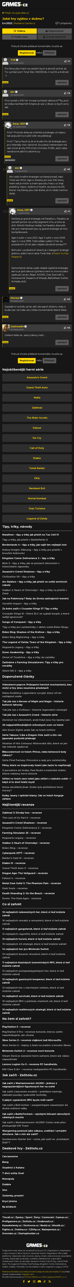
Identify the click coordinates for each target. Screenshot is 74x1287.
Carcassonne (10, 1156)
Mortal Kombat (37, 498)
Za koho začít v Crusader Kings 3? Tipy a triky (30, 608)
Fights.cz (7, 1229)
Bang (5, 1162)
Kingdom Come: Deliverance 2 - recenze (27, 828)
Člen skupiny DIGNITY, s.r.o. (55, 1277)
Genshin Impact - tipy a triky (19, 603)
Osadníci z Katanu (13, 1167)
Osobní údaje (36, 1272)
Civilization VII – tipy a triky (18, 576)
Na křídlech (9, 1207)
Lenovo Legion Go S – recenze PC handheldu (29, 1064)
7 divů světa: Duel (13, 1173)
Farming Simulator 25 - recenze (21, 833)
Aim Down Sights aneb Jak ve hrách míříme (28, 730)
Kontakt (54, 1272)
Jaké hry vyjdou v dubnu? (23, 18)
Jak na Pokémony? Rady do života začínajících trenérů (35, 598)
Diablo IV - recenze (14, 863)
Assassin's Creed (37, 377)
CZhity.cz (34, 1229)
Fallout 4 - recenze (13, 878)
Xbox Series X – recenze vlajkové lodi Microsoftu (31, 1040)
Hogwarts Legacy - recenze (19, 838)
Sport (29, 1217)
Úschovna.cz (31, 1225)
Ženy (37, 1217)
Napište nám (28, 1274)
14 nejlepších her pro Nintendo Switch (25, 949)
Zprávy (19, 1217)
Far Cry (37, 438)
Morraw (15, 298)
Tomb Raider (37, 468)
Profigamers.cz (11, 1221)
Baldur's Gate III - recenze (18, 858)
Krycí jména (9, 1201)
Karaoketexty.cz (12, 1225)
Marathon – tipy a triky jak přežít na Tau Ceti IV (30, 534)
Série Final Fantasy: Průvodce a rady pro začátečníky (34, 760)
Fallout (37, 428)
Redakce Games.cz (24, 23)
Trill (13, 60)
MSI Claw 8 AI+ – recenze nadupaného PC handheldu (34, 1069)
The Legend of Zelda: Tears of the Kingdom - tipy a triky (37, 642)
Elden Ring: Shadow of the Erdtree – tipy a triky (31, 632)
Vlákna (19, 31)
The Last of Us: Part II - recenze (21, 817)
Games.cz (62, 1217)
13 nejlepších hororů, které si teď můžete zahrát (31, 939)
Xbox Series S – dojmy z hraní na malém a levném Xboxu (36, 1045)
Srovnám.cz (9, 1233)
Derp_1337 (19, 123)
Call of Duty (37, 448)
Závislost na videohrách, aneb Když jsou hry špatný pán (36, 720)
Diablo (37, 458)
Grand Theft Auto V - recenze (20, 868)
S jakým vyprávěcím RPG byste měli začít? (27, 1100)
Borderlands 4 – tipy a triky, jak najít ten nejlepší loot (34, 544)
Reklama (6, 1272)
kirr (13, 92)
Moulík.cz (58, 1225)
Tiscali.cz (8, 1217)
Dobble (6, 1184)
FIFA (37, 478)
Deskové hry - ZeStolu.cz (22, 1148)
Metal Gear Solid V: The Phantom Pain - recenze (31, 883)
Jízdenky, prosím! (13, 1195)
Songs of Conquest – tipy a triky (21, 622)
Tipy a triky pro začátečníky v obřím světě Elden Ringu (35, 627)
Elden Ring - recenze (15, 848)
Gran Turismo (37, 508)
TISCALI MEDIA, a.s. (33, 1277)
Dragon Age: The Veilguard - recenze (25, 873)
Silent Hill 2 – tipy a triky (16, 670)
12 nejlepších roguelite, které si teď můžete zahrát (32, 934)
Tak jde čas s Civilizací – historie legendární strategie (34, 710)
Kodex (46, 1272)
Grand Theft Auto (37, 387)
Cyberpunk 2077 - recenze (18, 853)
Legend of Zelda (37, 518)
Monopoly (8, 1179)
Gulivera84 (17, 326)
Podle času (19, 37)
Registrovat (27, 53)
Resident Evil (37, 488)
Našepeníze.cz (50, 1229)
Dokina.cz (21, 1229)
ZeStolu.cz (28, 1221)
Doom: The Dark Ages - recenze (21, 898)
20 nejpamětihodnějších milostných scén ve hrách (32, 725)
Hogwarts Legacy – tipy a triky (20, 647)
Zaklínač (37, 407)
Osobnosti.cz (45, 1221)
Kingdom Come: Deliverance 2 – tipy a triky (28, 558)
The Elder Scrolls (37, 417)
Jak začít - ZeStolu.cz (19, 1075)
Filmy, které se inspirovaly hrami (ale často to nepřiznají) (36, 765)
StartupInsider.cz (28, 1233)
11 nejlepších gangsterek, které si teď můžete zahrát (34, 929)
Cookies (24, 1272)
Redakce (16, 1272)
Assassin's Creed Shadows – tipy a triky (26, 571)
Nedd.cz (45, 1225)
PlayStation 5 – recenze (16, 1026)
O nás (61, 1272)
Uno (4, 1190)
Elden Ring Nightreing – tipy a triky (23, 637)
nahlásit (62, 82)
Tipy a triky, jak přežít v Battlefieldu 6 (25, 539)
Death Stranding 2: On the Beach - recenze (28, 893)
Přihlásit (49, 53)
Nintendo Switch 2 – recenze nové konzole (28, 1051)
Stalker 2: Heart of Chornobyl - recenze (26, 843)
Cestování (48, 1217)
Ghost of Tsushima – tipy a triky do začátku (28, 657)
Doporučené (54, 31)
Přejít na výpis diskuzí (15, 13)
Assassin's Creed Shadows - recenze (24, 823)
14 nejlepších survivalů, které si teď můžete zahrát (32, 996)
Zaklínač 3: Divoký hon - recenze (22, 812)
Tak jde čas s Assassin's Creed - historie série (30, 715)
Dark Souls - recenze (15, 888)
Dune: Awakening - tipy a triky (20, 652)
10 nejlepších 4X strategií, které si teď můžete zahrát (34, 944)
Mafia (37, 397)
